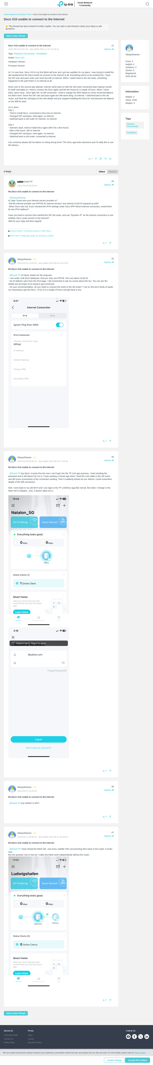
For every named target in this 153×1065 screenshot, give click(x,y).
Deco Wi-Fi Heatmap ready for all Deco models (32, 236)
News (30, 1035)
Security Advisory (35, 1042)
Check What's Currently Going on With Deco (30, 231)
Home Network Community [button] (85, 4)
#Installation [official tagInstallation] (41, 53)
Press (30, 1030)
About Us (8, 1030)
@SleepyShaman (17, 198)
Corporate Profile (10, 1035)
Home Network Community (14, 14)
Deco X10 (19, 57)
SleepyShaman (24, 260)
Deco (29, 14)
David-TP (28, 182)
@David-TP (14, 275)
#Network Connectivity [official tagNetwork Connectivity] (24, 53)
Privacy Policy (9, 1042)
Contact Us (8, 1039)
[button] (110, 158)
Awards (31, 1039)
